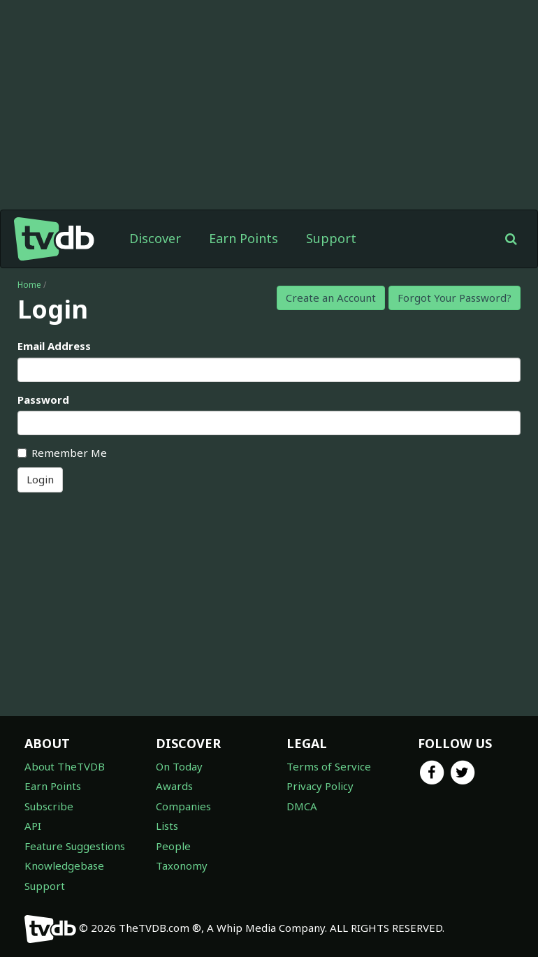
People (173, 846)
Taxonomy (182, 865)
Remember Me (62, 453)
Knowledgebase (64, 865)
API (32, 826)
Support (331, 238)
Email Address (54, 346)
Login (40, 479)
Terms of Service (328, 766)
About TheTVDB (64, 766)
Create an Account (331, 298)
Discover (155, 238)
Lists (167, 826)
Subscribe (48, 806)
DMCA (301, 806)
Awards (174, 786)
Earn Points (243, 238)
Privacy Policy (320, 786)
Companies (183, 806)
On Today (179, 766)
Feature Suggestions (74, 846)
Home (29, 285)
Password (43, 400)
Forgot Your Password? (454, 298)
